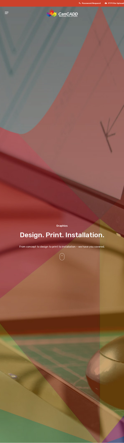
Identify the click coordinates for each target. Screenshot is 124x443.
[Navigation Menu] (2, 12)
